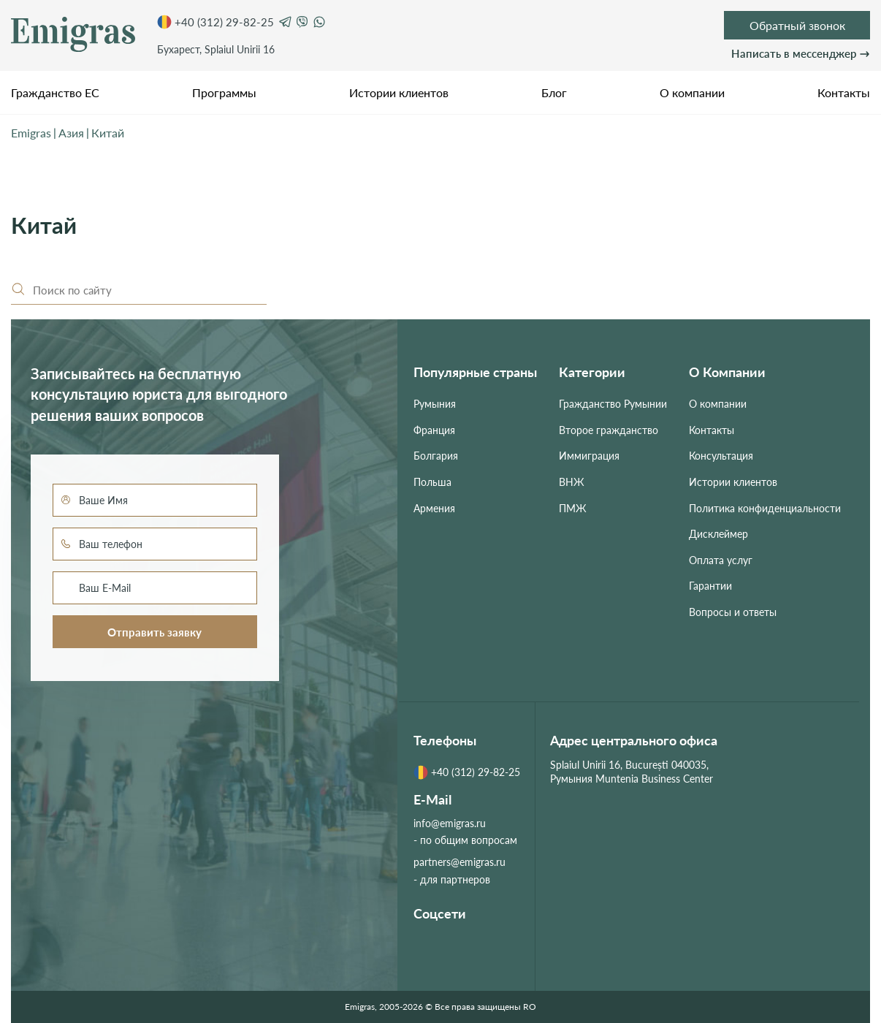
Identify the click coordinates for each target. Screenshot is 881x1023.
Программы (224, 92)
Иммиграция (589, 455)
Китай (107, 133)
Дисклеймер (718, 534)
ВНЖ (571, 482)
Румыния (434, 404)
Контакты (843, 92)
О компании (692, 92)
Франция (434, 430)
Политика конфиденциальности (765, 508)
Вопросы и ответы (733, 612)
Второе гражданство (608, 430)
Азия (71, 133)
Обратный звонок (797, 25)
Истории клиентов (399, 92)
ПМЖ (573, 508)
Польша (432, 482)
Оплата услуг (720, 560)
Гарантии (710, 585)
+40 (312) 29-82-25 (215, 22)
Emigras (31, 133)
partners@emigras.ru (459, 862)
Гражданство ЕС (55, 92)
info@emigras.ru (449, 823)
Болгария (435, 455)
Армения (434, 508)
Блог (554, 92)
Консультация (721, 455)
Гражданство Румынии (613, 404)
